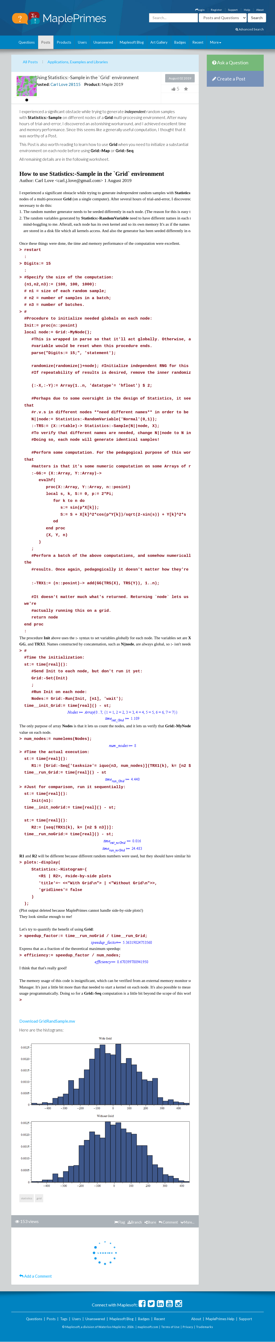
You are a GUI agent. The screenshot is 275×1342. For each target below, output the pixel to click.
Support (233, 9)
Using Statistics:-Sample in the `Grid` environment (87, 77)
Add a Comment (35, 1276)
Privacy (188, 1327)
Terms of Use (170, 1327)
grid (39, 1198)
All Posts (30, 62)
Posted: (42, 84)
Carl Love (59, 84)
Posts (45, 42)
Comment (168, 1222)
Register (216, 9)
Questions (27, 42)
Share (150, 1222)
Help (247, 9)
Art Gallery (159, 42)
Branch (135, 1222)
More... (187, 1222)
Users (82, 42)
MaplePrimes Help (220, 1319)
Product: (92, 84)
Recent (198, 42)
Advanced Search (250, 29)
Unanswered (103, 42)
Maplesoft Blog (132, 42)
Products (64, 42)
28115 (74, 84)
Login (200, 9)
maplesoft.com (148, 1327)
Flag (119, 1222)
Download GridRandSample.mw (47, 1021)
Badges (180, 42)
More (215, 42)
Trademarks (204, 1327)
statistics (26, 1198)
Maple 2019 (112, 84)
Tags (63, 1319)
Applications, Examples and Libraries (78, 62)
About (260, 9)
